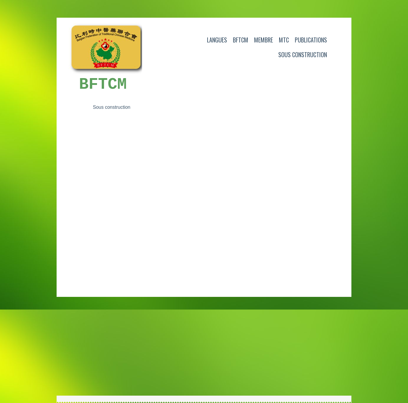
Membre (263, 39)
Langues (217, 39)
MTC (284, 39)
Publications (311, 39)
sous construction (302, 54)
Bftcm (240, 39)
